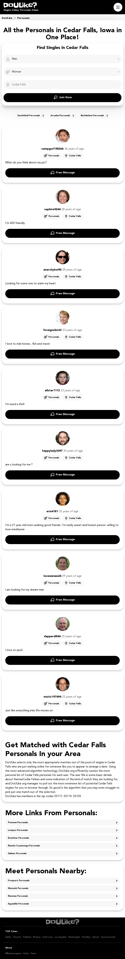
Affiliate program (13, 953)
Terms (33, 953)
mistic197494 (52, 696)
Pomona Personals (18, 823)
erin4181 (52, 511)
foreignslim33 (52, 330)
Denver (95, 937)
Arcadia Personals (60, 116)
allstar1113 (52, 390)
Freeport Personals (19, 881)
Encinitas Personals (18, 838)
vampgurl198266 (52, 149)
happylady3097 (52, 451)
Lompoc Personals (18, 830)
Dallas (8, 937)
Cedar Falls (75, 156)
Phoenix (37, 937)
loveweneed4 (52, 576)
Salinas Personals (17, 854)
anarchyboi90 (52, 269)
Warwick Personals (18, 888)
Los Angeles (61, 937)
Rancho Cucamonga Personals (24, 846)
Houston (17, 937)
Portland (27, 937)
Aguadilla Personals (18, 904)
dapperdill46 (52, 636)
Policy (26, 953)
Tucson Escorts (108, 937)
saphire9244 (52, 209)
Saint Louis (47, 937)
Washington (74, 937)
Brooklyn (86, 937)
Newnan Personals (18, 896)
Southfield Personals (28, 116)
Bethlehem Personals (92, 116)
